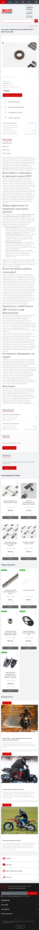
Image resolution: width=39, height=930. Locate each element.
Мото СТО (8, 877)
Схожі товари (6, 153)
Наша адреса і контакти (15, 112)
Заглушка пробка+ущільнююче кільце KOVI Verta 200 (28, 502)
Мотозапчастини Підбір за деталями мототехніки (15, 26)
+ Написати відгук (9, 448)
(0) (15, 77)
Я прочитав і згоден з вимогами (16, 896)
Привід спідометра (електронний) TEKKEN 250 (28, 633)
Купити (10, 517)
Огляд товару (7, 139)
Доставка (9, 864)
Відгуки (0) (5, 146)
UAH (29, 2)
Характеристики (7, 143)
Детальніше (16, 922)
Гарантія (8, 858)
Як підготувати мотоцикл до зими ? (13, 789)
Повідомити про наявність (12, 95)
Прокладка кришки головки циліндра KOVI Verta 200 (10, 543)
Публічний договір (14, 102)
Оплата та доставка (14, 118)
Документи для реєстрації (16, 107)
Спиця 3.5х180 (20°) (28, 590)
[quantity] (10, 514)
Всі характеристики (32, 123)
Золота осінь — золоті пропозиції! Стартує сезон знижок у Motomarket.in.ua (17, 739)
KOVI (9, 81)
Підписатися (33, 893)
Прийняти (20, 927)
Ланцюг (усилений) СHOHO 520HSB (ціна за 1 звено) (10, 591)
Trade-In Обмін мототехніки (14, 871)
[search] (36, 20)
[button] (16, 2)
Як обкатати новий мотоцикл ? (11, 840)
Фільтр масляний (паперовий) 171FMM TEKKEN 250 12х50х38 (10, 633)
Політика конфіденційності (14, 896)
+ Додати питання (9, 468)
